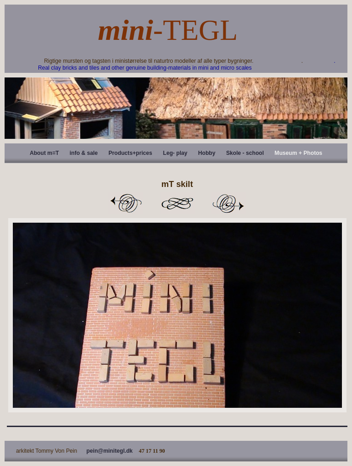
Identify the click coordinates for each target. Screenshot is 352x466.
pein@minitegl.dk (110, 451)
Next (228, 203)
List (177, 203)
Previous (125, 203)
